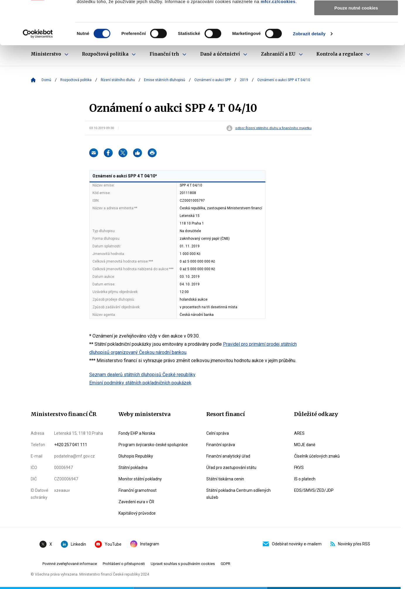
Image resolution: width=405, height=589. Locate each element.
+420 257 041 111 (70, 444)
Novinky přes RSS (350, 544)
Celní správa (217, 433)
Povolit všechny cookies (356, 14)
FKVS (299, 467)
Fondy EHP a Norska (137, 433)
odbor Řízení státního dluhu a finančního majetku (273, 128)
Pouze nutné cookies (356, 48)
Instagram (144, 543)
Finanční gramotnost (138, 490)
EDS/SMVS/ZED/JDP (314, 490)
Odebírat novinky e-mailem (292, 544)
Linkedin (73, 544)
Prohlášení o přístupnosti (124, 563)
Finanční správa (220, 444)
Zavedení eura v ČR (136, 501)
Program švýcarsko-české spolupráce (153, 444)
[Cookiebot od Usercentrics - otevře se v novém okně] (38, 74)
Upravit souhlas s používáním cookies (183, 563)
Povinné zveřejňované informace (69, 563)
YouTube (108, 544)
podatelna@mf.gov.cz (74, 456)
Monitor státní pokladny (140, 479)
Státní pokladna (133, 467)
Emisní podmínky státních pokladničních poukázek (140, 383)
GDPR (225, 563)
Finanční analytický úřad (228, 456)
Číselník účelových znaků (317, 456)
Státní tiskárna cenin (225, 479)
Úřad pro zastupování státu (231, 467)
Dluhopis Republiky (136, 456)
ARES (299, 433)
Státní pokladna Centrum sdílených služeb (238, 494)
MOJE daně (304, 444)
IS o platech (304, 479)
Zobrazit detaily (309, 74)
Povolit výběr (356, 31)
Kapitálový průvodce (137, 513)
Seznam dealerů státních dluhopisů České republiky (142, 374)
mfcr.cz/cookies (278, 42)
